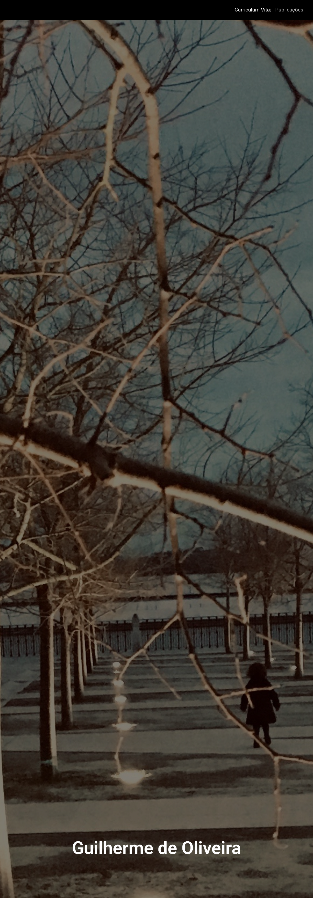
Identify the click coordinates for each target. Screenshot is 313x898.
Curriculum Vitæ (253, 10)
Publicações (289, 10)
